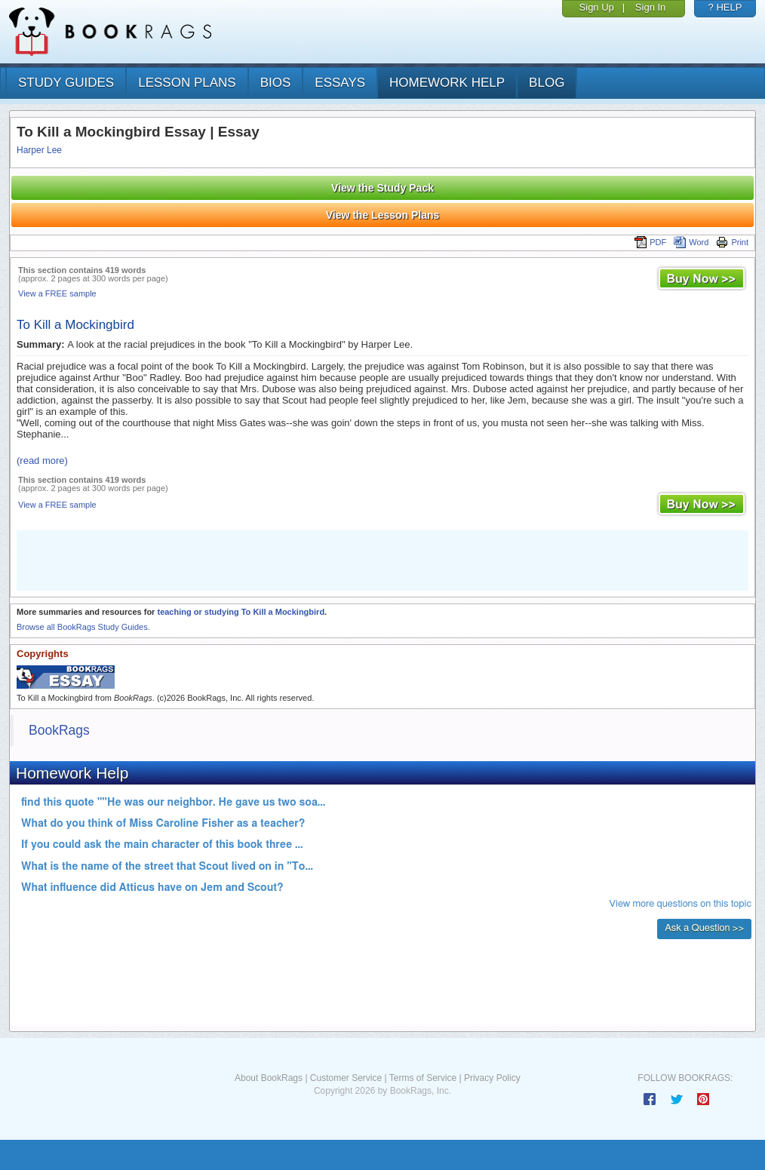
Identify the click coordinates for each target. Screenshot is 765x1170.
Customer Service (346, 1078)
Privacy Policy (492, 1078)
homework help (447, 82)
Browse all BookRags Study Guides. (83, 626)
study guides (66, 82)
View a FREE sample (57, 293)
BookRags (59, 730)
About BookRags (269, 1078)
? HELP (725, 7)
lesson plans (186, 82)
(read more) (42, 460)
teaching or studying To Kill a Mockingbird (240, 611)
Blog (546, 82)
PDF (650, 242)
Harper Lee (39, 150)
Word (691, 242)
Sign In (650, 7)
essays (340, 82)
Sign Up (596, 7)
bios (275, 82)
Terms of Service (422, 1078)
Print (732, 242)
